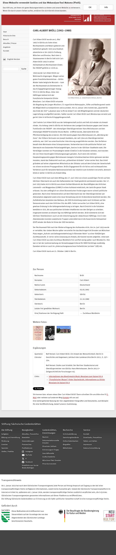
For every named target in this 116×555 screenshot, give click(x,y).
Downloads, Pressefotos (92, 437)
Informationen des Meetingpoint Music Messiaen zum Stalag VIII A (76, 376)
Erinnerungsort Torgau (50, 450)
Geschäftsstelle (48, 453)
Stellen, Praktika (7, 451)
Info (106, 7)
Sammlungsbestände (71, 437)
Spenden (4, 448)
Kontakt (6, 51)
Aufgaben (5, 434)
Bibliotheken (67, 448)
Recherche (68, 430)
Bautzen (45, 437)
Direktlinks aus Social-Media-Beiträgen (30, 467)
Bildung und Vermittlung (10, 437)
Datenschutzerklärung (91, 448)
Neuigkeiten (27, 430)
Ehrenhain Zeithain (49, 446)
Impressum (87, 444)
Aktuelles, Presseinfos (30, 434)
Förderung (5, 441)
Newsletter (26, 437)
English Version (11, 59)
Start (5, 32)
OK (90, 7)
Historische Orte (9, 36)
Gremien (4, 444)
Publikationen (27, 448)
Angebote (6, 47)
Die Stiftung (6, 430)
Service (86, 430)
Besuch (6, 39)
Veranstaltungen (28, 441)
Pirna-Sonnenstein (49, 464)
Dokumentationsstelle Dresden (50, 442)
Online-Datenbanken (70, 441)
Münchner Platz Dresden (51, 460)
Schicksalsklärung (69, 434)
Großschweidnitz (48, 457)
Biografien (66, 444)
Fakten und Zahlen (90, 441)
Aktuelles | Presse (9, 43)
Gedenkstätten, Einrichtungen (49, 431)
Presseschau (27, 444)
